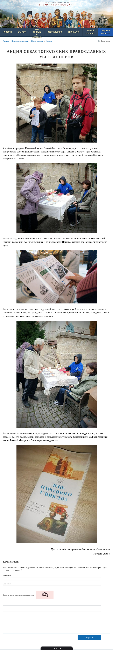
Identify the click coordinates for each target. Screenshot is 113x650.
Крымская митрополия (20, 41)
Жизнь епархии (37, 41)
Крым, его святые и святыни (36, 32)
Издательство (55, 32)
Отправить (89, 638)
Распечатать (105, 41)
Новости (7, 32)
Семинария (73, 32)
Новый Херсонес (90, 32)
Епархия (22, 32)
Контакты (56, 649)
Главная (6, 41)
